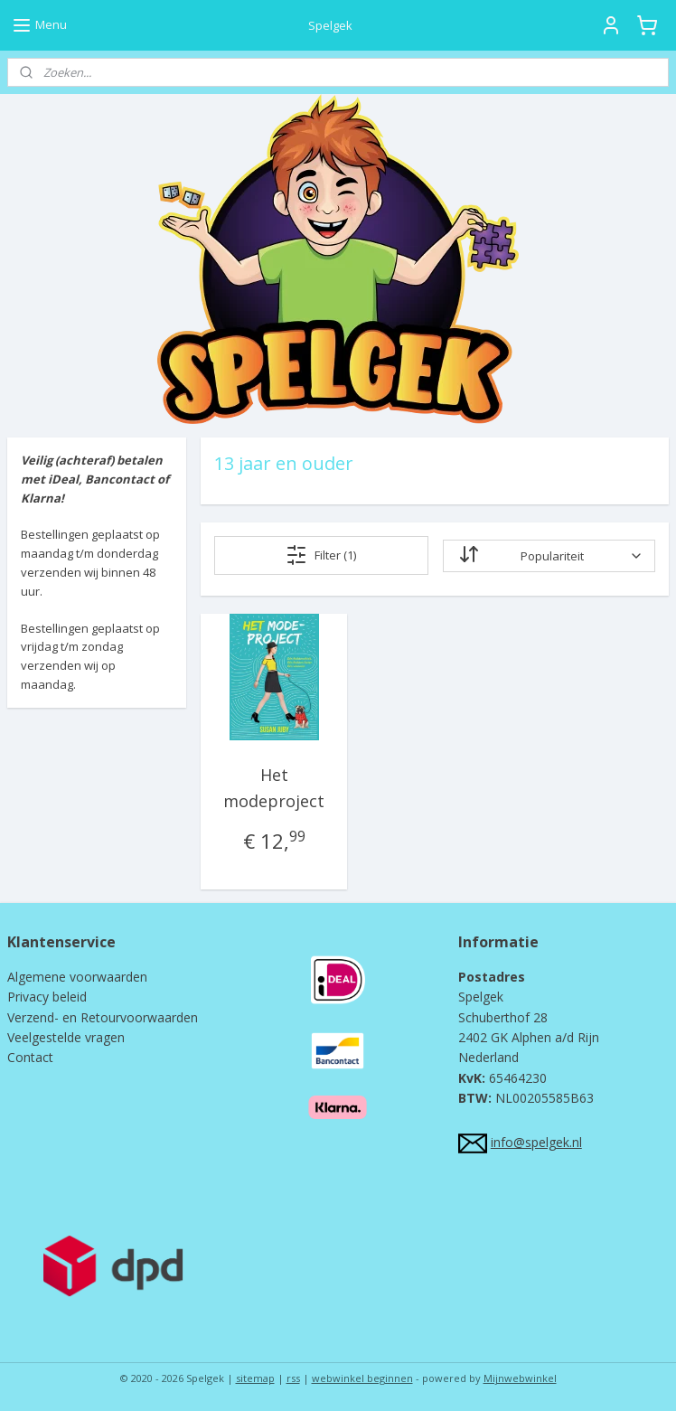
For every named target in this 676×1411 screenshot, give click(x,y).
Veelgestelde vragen (66, 1037)
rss (293, 1378)
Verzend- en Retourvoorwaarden (102, 1017)
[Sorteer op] (548, 556)
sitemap (255, 1378)
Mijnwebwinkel (520, 1378)
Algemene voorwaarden (77, 976)
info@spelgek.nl (536, 1142)
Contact (30, 1057)
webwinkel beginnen (362, 1378)
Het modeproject (273, 788)
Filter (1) (321, 555)
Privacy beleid (47, 996)
